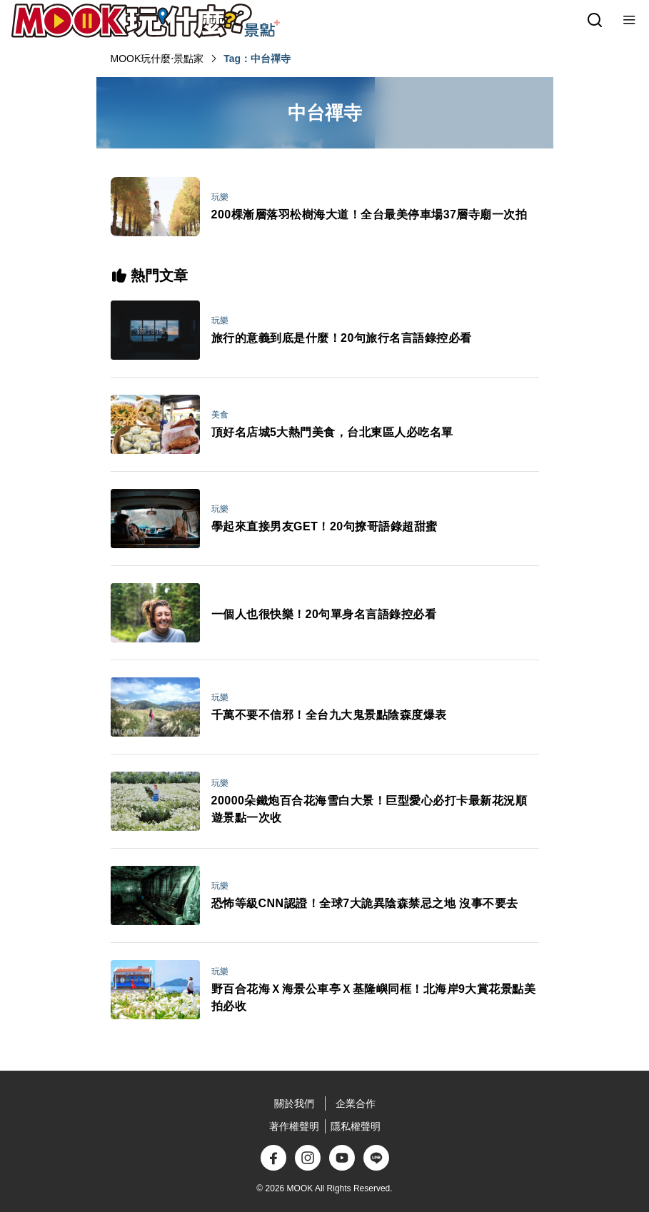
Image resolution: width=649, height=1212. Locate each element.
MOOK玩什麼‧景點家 (157, 58)
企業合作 (356, 1103)
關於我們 (294, 1103)
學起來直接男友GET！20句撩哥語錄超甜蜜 (324, 526)
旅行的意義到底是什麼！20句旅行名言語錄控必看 (341, 338)
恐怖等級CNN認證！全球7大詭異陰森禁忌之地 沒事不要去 (364, 903)
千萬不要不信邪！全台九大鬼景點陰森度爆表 (329, 715)
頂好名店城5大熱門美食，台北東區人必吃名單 (332, 432)
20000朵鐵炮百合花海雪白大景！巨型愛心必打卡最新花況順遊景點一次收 (369, 809)
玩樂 (219, 197)
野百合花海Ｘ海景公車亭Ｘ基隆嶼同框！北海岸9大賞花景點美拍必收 (373, 997)
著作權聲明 (294, 1126)
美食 (219, 415)
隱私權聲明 (356, 1126)
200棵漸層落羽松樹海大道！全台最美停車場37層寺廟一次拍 (369, 214)
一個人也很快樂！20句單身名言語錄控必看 (324, 614)
